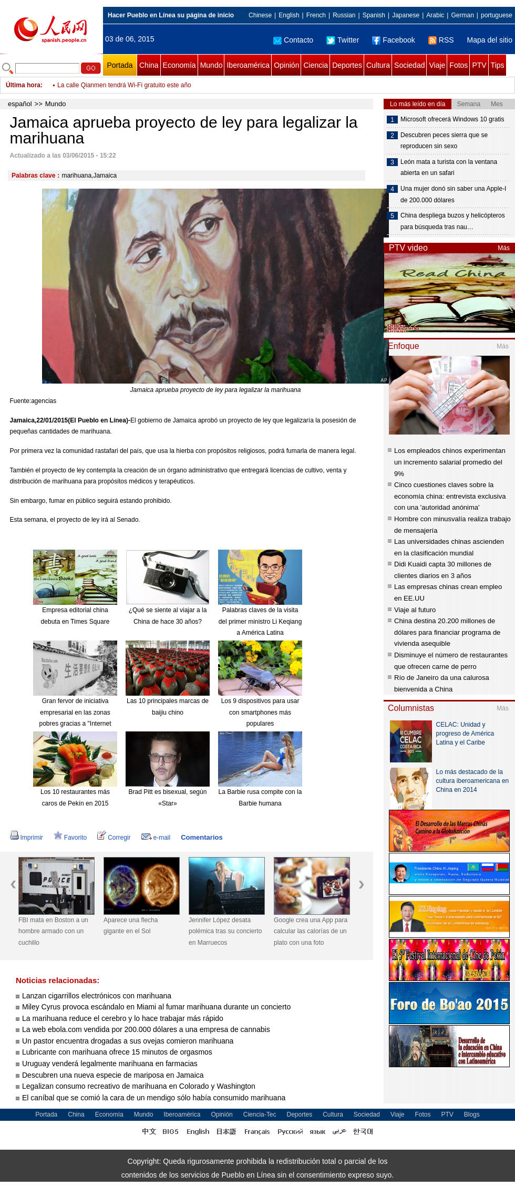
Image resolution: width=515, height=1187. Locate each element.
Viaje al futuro (415, 610)
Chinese (260, 15)
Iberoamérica (248, 65)
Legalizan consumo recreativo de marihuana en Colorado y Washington (138, 1086)
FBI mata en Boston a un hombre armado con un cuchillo (53, 931)
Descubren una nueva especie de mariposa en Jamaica (113, 1075)
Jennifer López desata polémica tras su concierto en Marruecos (225, 931)
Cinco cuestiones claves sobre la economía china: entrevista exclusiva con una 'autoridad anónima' (450, 496)
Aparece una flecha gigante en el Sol (131, 925)
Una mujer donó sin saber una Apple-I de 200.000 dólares (453, 194)
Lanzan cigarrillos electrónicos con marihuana (96, 996)
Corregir (113, 837)
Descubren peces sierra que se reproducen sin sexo (444, 140)
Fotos (458, 65)
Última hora (23, 85)
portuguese (496, 15)
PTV (479, 65)
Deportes (347, 65)
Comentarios (201, 837)
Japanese (405, 15)
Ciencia (315, 65)
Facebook (393, 40)
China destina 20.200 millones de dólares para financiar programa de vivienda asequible (447, 632)
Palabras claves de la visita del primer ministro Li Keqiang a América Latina (260, 621)
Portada (119, 65)
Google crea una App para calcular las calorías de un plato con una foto (310, 931)
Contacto (293, 40)
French (316, 15)
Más (504, 248)
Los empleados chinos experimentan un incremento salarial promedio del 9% (450, 462)
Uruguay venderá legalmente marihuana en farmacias (110, 1063)
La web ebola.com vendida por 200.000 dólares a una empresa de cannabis (146, 1029)
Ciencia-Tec (259, 1114)
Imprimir (26, 837)
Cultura (378, 65)
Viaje (437, 65)
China (149, 65)
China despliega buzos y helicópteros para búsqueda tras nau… (452, 221)
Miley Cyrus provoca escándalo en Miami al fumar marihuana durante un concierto (156, 1007)
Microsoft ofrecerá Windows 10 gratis (452, 119)
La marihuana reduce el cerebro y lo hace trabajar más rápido (122, 1018)
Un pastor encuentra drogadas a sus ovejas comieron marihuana (127, 1041)
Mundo (211, 65)
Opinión (286, 65)
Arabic (435, 15)
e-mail (156, 837)
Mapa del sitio (489, 40)
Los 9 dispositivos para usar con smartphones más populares (260, 712)
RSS (441, 40)
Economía (179, 65)
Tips (497, 65)
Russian (344, 15)
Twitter (342, 40)
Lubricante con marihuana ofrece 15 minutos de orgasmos (117, 1052)
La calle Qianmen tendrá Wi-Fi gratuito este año (124, 85)
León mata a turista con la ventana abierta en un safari (448, 167)
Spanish (374, 15)
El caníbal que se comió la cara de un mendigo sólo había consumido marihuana (153, 1097)
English (289, 15)
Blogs (472, 1114)
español (20, 104)
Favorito (70, 837)
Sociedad (409, 65)
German (462, 15)
